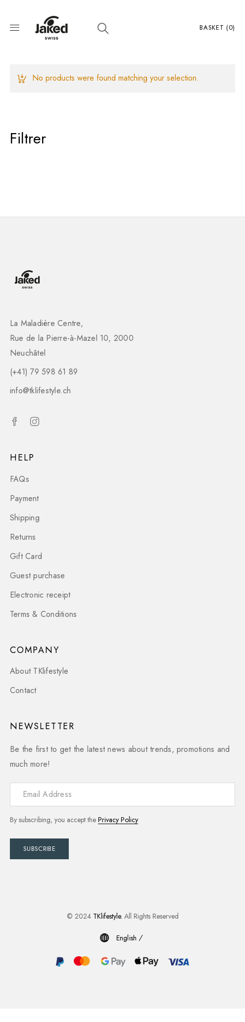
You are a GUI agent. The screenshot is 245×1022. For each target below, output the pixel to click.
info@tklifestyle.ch (40, 390)
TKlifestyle (107, 916)
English (126, 937)
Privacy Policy (118, 820)
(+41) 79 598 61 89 (44, 371)
